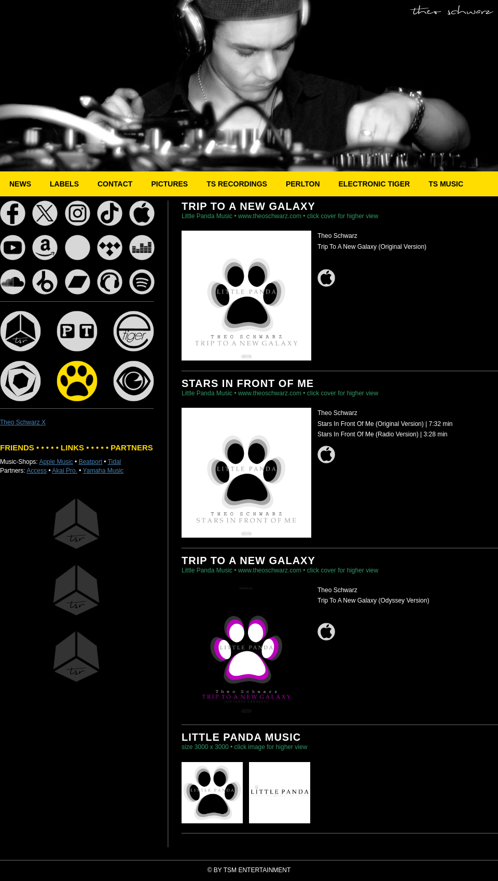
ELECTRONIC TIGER (374, 184)
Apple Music (56, 461)
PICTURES (169, 184)
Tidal (114, 461)
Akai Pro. (64, 470)
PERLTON (303, 184)
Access (36, 470)
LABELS (64, 184)
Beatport (90, 461)
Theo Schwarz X (23, 422)
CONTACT (115, 184)
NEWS (20, 184)
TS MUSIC (445, 184)
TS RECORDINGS (236, 184)
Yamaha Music (103, 470)
